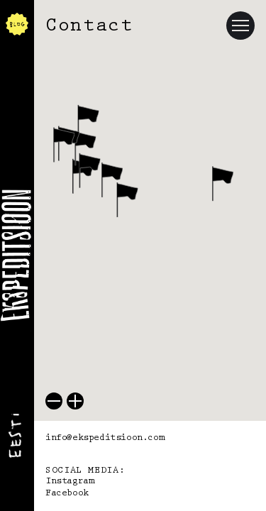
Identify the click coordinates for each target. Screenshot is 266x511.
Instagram (69, 481)
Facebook (67, 493)
